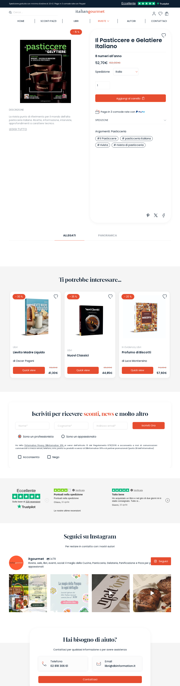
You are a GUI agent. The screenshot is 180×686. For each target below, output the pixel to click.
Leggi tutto (18, 129)
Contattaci (159, 21)
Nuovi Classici (78, 355)
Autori (131, 21)
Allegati (69, 235)
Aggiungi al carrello (128, 98)
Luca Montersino (136, 361)
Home (20, 21)
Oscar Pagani (25, 361)
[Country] (125, 72)
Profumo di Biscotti (136, 352)
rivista (104, 145)
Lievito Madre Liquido (29, 352)
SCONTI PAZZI (48, 21)
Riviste (102, 21)
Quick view (29, 370)
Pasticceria (118, 131)
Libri (76, 21)
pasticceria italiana (138, 138)
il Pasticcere (108, 138)
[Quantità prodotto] (102, 85)
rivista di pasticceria (130, 145)
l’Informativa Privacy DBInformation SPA (44, 445)
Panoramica (107, 235)
